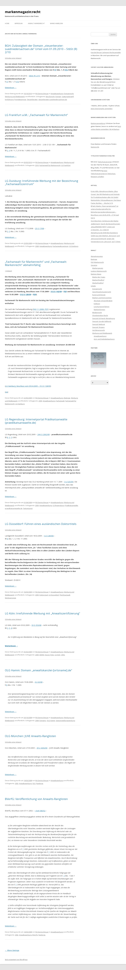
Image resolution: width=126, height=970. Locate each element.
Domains (42, 720)
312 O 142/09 (56, 291)
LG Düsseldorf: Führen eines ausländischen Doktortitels (40, 524)
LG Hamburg (19, 404)
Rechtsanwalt (65, 595)
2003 (16, 783)
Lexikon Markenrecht (99, 271)
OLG (34, 783)
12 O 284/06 (49, 536)
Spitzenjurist (27, 508)
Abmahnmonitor (97, 256)
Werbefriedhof (97, 283)
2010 (37, 165)
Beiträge (67, 398)
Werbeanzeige (10, 598)
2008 (37, 246)
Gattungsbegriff (68, 96)
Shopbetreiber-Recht (100, 315)
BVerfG (35, 935)
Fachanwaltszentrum (60, 246)
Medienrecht (97, 312)
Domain (58, 96)
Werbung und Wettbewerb (15, 96)
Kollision (97, 304)
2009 (40, 401)
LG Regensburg (58, 505)
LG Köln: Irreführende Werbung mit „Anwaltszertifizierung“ (42, 613)
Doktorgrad (43, 595)
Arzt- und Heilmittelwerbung (104, 339)
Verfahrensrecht (98, 330)
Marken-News (96, 274)
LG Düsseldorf (54, 595)
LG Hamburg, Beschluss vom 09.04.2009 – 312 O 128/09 (27, 386)
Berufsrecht (50, 96)
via (6, 392)
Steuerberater (32, 99)
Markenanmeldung (98, 123)
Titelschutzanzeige (105, 162)
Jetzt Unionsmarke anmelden (101, 108)
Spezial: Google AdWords (101, 321)
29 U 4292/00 (42, 748)
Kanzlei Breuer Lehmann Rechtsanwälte (106, 52)
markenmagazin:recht (22, 12)
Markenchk (95, 147)
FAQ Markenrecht (97, 262)
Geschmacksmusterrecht (101, 292)
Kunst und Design (98, 295)
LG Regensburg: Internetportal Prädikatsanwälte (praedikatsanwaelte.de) (36, 420)
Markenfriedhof (98, 280)
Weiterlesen (10, 87)
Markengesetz (97, 268)
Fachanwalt (60, 401)
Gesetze (94, 265)
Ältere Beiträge (12, 950)
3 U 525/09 (68, 482)
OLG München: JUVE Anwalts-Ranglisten (30, 736)
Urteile (93, 286)
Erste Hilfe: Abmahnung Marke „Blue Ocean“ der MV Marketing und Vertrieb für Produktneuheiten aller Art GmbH (105, 194)
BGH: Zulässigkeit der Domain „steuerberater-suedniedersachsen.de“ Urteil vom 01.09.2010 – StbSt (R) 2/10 (41, 49)
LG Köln (57, 655)
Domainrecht (69, 93)
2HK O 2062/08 (43, 434)
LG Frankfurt (65, 165)
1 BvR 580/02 (40, 811)
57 (55, 70)
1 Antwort (8, 271)
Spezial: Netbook (98, 324)
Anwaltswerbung (57, 93)
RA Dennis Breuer (42, 93)
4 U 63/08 (38, 682)
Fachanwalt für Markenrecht (49, 165)
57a (66, 70)
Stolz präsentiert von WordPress (16, 960)
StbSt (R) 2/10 (34, 76)
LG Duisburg (73, 246)
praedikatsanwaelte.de (13, 508)
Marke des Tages (98, 277)
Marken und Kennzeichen (102, 298)
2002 (16, 935)
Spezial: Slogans (98, 327)
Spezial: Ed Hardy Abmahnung (103, 318)
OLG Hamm (51, 720)
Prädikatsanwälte (71, 505)
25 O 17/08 (39, 228)
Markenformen (99, 309)
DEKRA (41, 655)
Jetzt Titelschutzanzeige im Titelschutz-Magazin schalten (103, 174)
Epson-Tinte (49, 655)
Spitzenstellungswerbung (65, 720)
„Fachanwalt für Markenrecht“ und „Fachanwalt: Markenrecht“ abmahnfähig (36, 263)
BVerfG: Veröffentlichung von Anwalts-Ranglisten (36, 799)
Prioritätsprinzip (20, 99)
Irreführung (9, 99)
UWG (63, 655)
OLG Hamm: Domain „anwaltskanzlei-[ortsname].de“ (38, 670)
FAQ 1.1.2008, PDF (40, 309)
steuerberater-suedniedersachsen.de (52, 99)
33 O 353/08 (36, 625)
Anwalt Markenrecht (36, 23)
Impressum (19, 23)
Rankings (39, 783)
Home (7, 23)
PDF (65, 291)
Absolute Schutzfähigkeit (103, 301)
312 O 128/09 (25, 294)
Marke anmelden (56, 23)
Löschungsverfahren (101, 306)
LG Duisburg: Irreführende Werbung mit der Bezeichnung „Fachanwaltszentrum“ (41, 182)
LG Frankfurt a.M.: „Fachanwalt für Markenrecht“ (36, 115)
